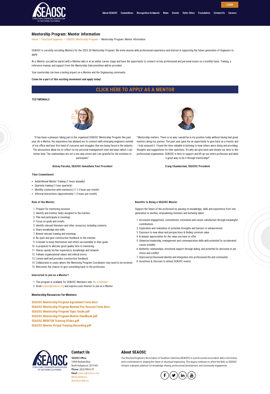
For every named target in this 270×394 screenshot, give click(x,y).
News (166, 13)
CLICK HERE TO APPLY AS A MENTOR (135, 89)
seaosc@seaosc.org (53, 286)
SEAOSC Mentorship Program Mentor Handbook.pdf (64, 316)
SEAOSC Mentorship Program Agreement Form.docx (65, 302)
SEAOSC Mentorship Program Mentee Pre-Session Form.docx (71, 307)
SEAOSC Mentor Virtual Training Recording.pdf (61, 325)
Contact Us (219, 13)
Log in (229, 5)
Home (35, 39)
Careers (232, 13)
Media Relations (79, 377)
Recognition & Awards (148, 13)
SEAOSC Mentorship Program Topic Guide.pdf (61, 311)
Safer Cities (189, 13)
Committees (127, 13)
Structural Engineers (52, 39)
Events (175, 13)
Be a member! (100, 282)
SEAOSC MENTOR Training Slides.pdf (55, 321)
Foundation (204, 13)
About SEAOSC (109, 13)
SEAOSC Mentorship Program (82, 39)
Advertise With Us (80, 380)
